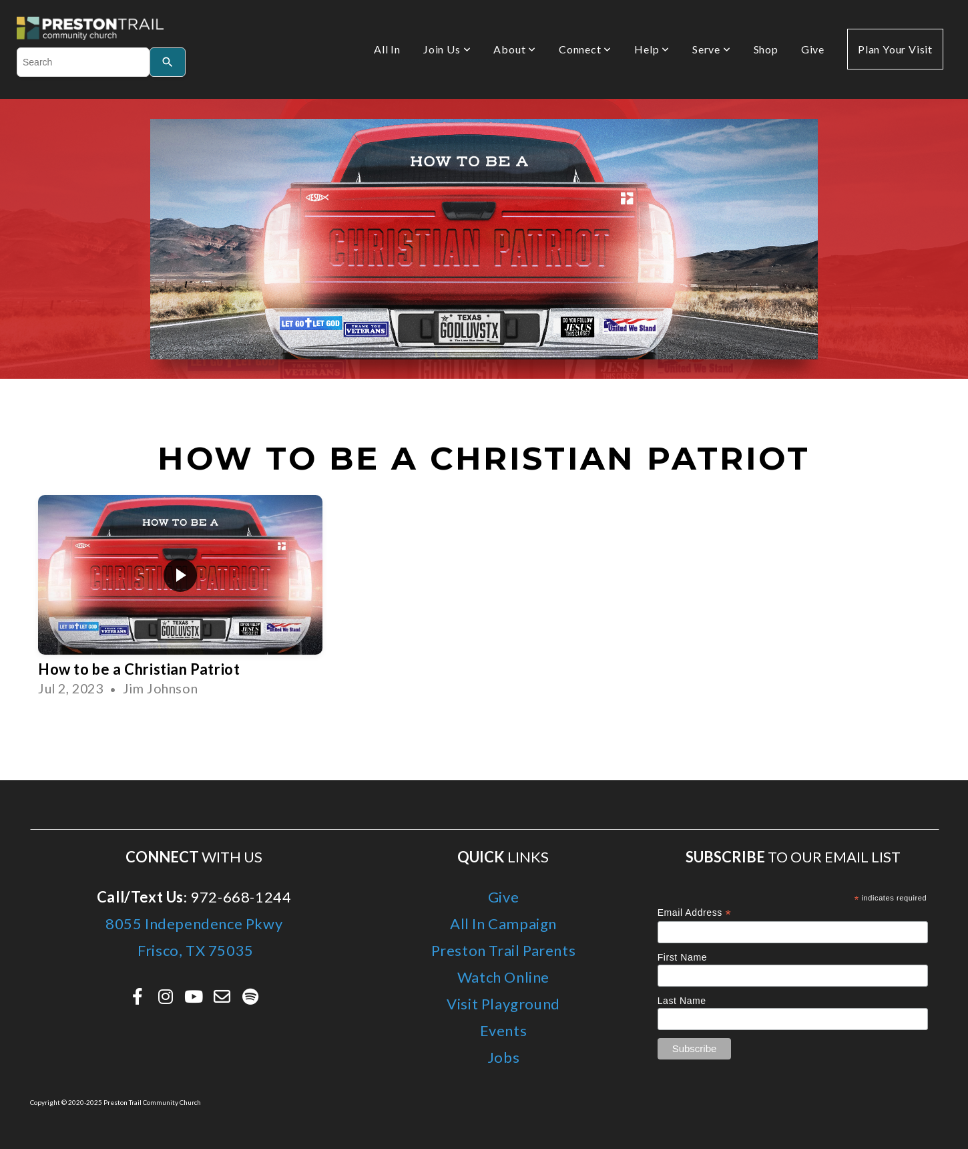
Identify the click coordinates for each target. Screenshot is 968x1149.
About (514, 49)
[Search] (168, 62)
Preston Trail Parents (503, 950)
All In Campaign (503, 924)
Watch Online (503, 977)
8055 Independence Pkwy (193, 924)
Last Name (682, 1000)
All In (387, 49)
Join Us (447, 49)
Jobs (503, 1057)
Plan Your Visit (895, 49)
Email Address (695, 913)
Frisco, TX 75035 (194, 950)
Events (503, 1030)
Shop (766, 49)
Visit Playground (503, 1004)
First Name (682, 957)
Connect (585, 49)
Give (812, 49)
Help (652, 49)
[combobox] (83, 62)
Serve (711, 49)
